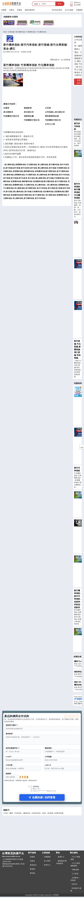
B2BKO (75, 885)
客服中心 (61, 858)
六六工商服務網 (75, 859)
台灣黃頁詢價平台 (14, 856)
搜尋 (60, 4)
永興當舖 (11, 32)
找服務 (3, 10)
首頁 (5, 32)
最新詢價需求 (30, 10)
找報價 (19, 10)
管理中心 (77, 2)
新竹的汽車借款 (77, 126)
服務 (36, 4)
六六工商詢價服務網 (75, 866)
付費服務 (79, 10)
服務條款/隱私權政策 (61, 863)
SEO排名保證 (57, 10)
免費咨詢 (79, 81)
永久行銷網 (69, 10)
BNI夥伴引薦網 (75, 891)
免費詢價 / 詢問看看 (42, 798)
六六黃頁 (75, 875)
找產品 (11, 10)
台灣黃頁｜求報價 (75, 880)
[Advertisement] (42, 834)
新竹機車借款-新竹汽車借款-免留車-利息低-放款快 (77, 598)
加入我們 (77, 5)
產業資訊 (33, 866)
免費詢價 (71, 4)
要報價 (32, 870)
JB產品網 (75, 871)
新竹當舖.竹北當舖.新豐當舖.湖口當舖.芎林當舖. (77, 349)
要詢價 (32, 874)
